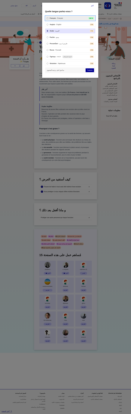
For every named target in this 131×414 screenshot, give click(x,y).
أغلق (92, 5)
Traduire (90, 70)
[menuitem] (70, 18)
